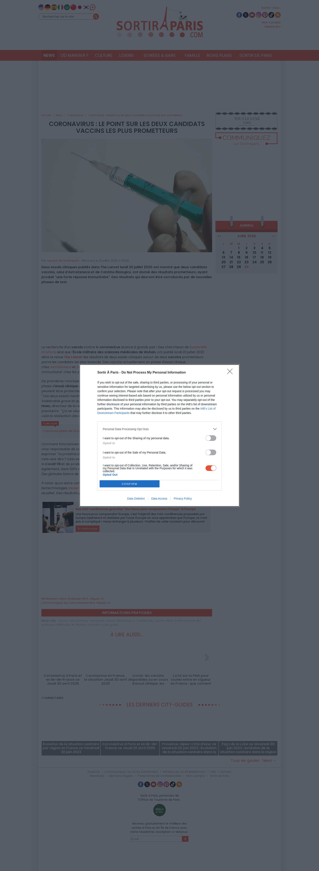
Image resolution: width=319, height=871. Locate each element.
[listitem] (159, 429)
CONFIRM (129, 483)
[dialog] (159, 435)
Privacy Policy (183, 498)
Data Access (159, 498)
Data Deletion (136, 498)
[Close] (231, 373)
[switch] (210, 438)
